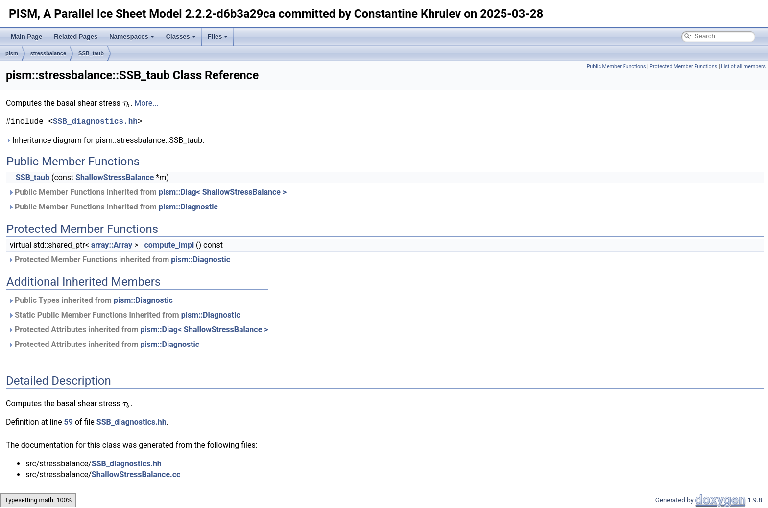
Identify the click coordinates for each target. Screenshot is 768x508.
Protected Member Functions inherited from (119, 259)
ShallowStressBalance (114, 177)
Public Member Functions (616, 66)
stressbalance (48, 53)
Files (218, 36)
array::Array (111, 245)
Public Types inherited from (90, 300)
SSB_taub (91, 53)
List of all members (743, 66)
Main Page (26, 36)
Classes (181, 36)
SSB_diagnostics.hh (95, 121)
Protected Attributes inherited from (138, 329)
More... (146, 103)
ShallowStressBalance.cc (136, 474)
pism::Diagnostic (188, 206)
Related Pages (75, 36)
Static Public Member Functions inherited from (124, 315)
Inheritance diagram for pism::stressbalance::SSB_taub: (105, 140)
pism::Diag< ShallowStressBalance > (223, 192)
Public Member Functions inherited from (147, 192)
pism (11, 53)
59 (68, 422)
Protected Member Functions (683, 66)
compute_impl (169, 245)
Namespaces (131, 36)
